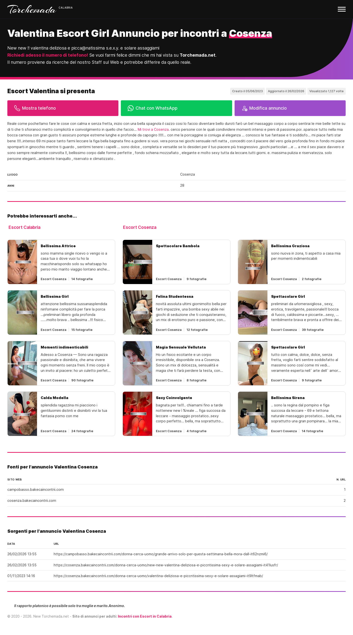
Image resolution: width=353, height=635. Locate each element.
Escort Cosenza (139, 227)
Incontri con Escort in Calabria (145, 616)
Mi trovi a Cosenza (153, 129)
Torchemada (31, 9)
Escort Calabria (24, 227)
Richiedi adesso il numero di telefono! (47, 55)
